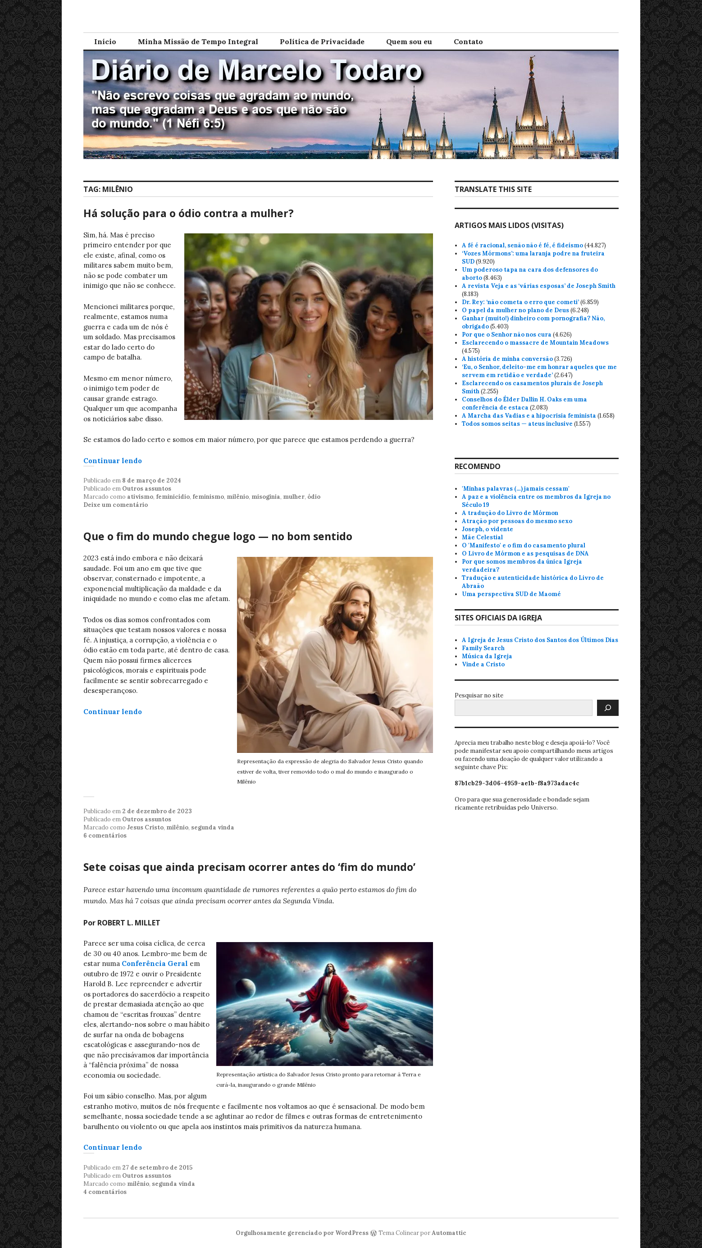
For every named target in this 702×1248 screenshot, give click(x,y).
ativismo (140, 497)
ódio (313, 497)
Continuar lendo (112, 460)
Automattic (449, 1233)
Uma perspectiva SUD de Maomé (511, 594)
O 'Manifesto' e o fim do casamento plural (523, 545)
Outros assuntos (146, 488)
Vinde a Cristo (483, 664)
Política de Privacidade (322, 41)
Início (105, 41)
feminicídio (173, 497)
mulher (294, 497)
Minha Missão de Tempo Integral (198, 41)
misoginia (265, 497)
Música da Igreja (487, 656)
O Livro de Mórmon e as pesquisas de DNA (525, 553)
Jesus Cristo (145, 827)
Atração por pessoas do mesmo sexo (517, 521)
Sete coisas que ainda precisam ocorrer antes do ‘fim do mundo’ (249, 867)
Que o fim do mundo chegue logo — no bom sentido (217, 536)
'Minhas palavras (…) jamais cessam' (516, 488)
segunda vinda (212, 827)
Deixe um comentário (115, 505)
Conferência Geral (155, 963)
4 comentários (105, 1192)
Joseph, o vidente (487, 529)
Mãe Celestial (482, 537)
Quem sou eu (409, 41)
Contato (468, 41)
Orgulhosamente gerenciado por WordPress (302, 1233)
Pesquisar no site (479, 695)
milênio (238, 497)
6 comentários (105, 835)
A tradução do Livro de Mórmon (510, 513)
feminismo (208, 497)
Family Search (483, 648)
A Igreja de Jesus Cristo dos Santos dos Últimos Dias (540, 640)
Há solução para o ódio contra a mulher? (188, 213)
